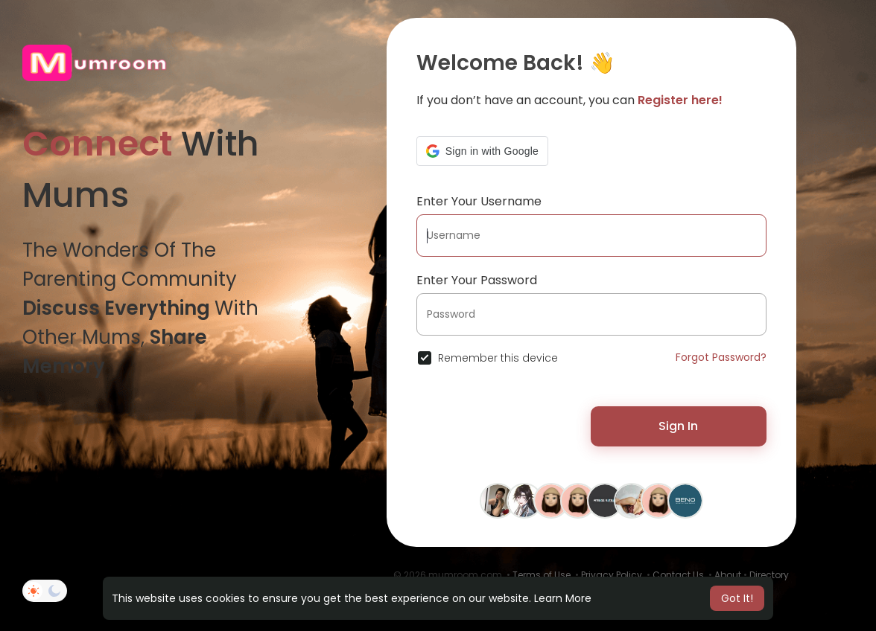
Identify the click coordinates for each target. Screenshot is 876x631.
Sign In (678, 426)
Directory (769, 574)
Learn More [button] (562, 598)
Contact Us (678, 574)
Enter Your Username (479, 201)
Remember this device (498, 357)
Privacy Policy (611, 574)
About (727, 574)
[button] (482, 151)
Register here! (680, 100)
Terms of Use (541, 574)
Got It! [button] (737, 598)
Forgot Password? (721, 357)
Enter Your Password (476, 280)
